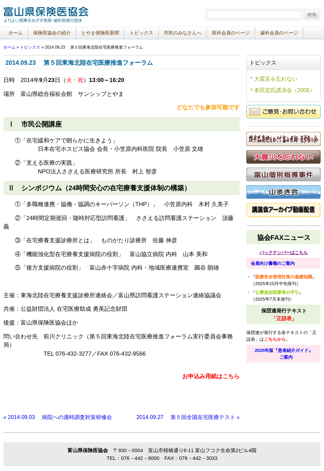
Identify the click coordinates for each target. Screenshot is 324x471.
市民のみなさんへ (182, 32)
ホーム (15, 32)
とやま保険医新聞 (100, 32)
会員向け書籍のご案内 (273, 263)
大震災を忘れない (275, 79)
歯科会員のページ (279, 32)
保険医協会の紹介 (52, 32)
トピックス (141, 32)
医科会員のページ (231, 32)
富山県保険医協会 (47, 17)
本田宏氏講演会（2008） (284, 90)
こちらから (275, 339)
